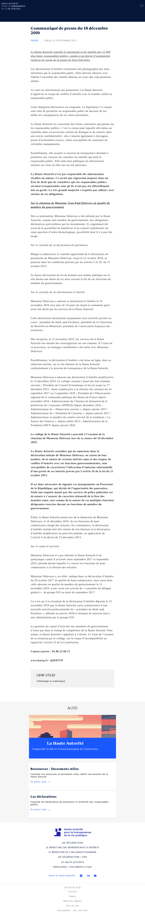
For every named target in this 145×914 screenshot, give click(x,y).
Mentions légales (72, 901)
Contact (72, 892)
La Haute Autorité (65, 743)
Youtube (95, 876)
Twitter (81, 876)
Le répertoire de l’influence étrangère (72, 852)
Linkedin (88, 875)
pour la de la (13, 6)
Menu (142, 6)
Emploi (72, 896)
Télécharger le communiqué (50, 681)
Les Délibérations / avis (72, 857)
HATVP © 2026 (72, 888)
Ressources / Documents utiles (54, 769)
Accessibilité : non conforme (72, 910)
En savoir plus (38, 782)
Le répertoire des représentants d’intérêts (72, 848)
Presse (34, 41)
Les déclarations (43, 796)
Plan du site (72, 906)
